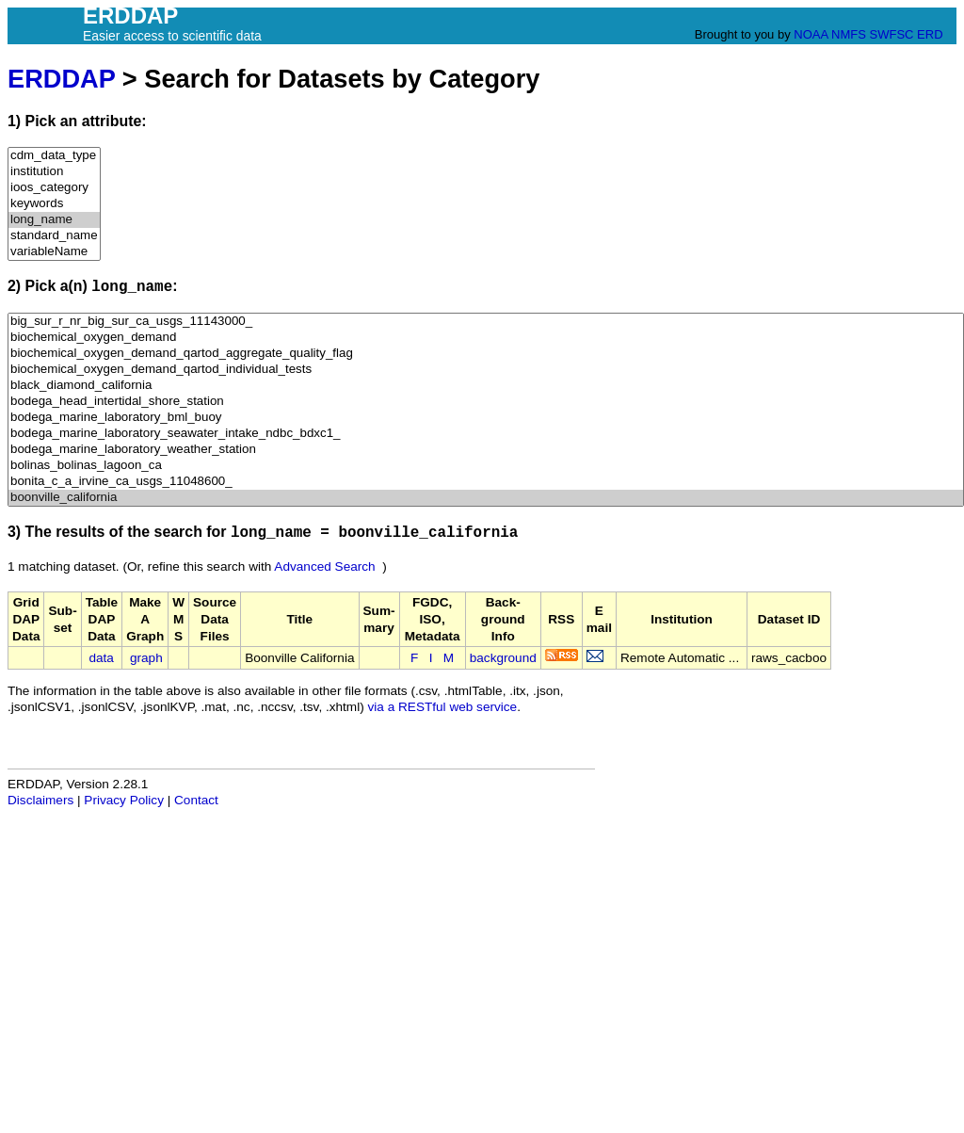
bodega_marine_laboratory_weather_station (485, 450)
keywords (54, 204)
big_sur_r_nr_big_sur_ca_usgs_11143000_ (485, 322)
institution (54, 172)
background (503, 658)
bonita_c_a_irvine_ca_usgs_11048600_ (485, 482)
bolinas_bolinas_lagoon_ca (485, 466)
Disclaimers (40, 800)
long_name (54, 220)
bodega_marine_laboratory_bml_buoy (485, 418)
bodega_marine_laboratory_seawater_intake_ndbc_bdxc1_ (485, 434)
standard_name (54, 236)
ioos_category (54, 188)
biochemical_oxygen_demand (485, 338)
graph (146, 658)
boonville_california (485, 498)
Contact (196, 800)
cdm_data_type (54, 156)
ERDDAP (61, 78)
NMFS (848, 34)
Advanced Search (324, 566)
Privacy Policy (124, 800)
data (100, 658)
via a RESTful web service (443, 707)
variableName (54, 252)
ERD (929, 34)
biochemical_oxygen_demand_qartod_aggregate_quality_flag (485, 354)
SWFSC (892, 34)
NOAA (810, 34)
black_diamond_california (485, 386)
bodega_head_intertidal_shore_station (485, 402)
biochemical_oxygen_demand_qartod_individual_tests (485, 370)
